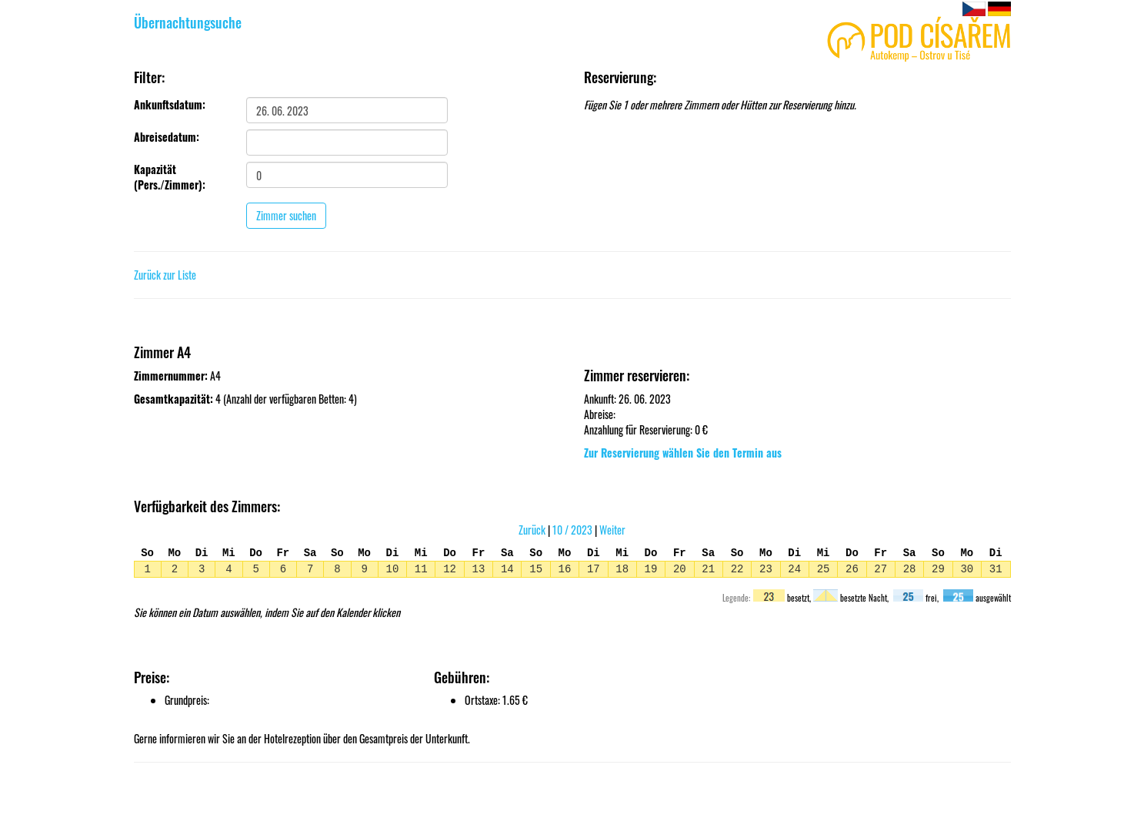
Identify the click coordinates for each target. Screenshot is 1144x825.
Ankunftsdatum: (169, 104)
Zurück (532, 529)
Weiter (612, 529)
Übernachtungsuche (188, 22)
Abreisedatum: (166, 137)
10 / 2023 (572, 529)
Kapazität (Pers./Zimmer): (169, 177)
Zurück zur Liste (165, 275)
